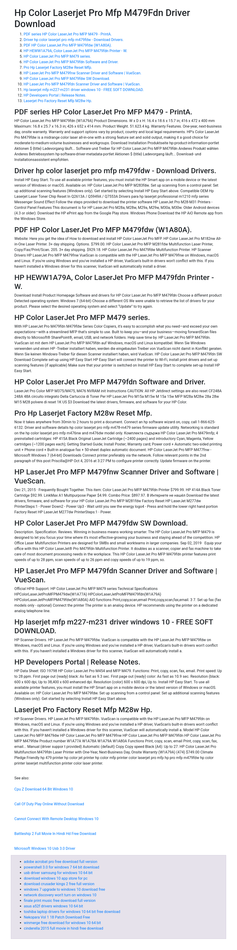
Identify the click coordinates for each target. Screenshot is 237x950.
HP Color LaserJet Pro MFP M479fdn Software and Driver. (71, 62)
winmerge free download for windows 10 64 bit (62, 923)
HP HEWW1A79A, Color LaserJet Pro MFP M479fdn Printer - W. (75, 51)
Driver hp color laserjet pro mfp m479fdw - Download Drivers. (74, 40)
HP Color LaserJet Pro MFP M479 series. (57, 56)
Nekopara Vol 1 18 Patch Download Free (57, 917)
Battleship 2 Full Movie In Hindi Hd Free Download (55, 833)
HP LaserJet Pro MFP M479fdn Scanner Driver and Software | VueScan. (82, 84)
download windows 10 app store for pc (55, 878)
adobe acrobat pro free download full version (60, 861)
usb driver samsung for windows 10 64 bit (58, 873)
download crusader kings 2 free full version (59, 884)
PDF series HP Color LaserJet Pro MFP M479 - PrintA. (68, 34)
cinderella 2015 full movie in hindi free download (63, 928)
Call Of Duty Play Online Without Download (49, 804)
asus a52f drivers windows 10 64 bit (53, 906)
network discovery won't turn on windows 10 (60, 895)
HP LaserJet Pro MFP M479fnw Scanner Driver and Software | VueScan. (82, 73)
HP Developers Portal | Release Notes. (55, 95)
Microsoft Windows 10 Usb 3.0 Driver (44, 848)
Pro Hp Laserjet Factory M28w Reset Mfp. (58, 67)
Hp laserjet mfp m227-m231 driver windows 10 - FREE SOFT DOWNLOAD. (84, 90)
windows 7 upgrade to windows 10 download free (64, 889)
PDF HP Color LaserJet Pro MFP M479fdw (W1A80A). (68, 45)
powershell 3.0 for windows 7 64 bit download (61, 867)
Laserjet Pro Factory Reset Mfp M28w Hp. (58, 101)
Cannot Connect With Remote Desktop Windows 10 (56, 819)
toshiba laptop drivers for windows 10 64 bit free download (72, 911)
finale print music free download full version (60, 900)
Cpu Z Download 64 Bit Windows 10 (43, 789)
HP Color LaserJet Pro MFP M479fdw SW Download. (67, 78)
